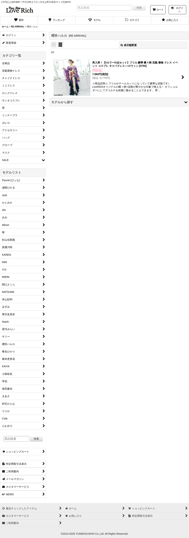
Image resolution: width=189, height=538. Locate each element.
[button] (119, 102)
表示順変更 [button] (129, 45)
